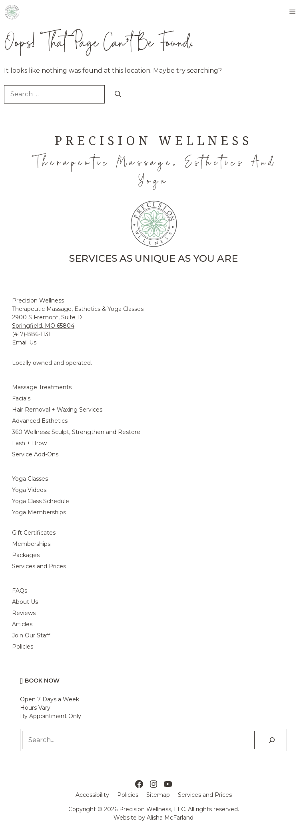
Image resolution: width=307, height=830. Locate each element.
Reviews (24, 613)
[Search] (118, 94)
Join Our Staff (31, 635)
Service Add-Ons (35, 454)
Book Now (42, 680)
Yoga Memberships (39, 512)
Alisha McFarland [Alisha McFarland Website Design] (170, 817)
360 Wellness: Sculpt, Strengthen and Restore (76, 432)
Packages (26, 555)
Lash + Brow (29, 443)
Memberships (31, 543)
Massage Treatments (42, 387)
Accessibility (92, 794)
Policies (22, 646)
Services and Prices (39, 566)
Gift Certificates (34, 532)
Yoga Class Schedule (40, 501)
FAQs (19, 590)
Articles (22, 624)
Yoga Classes (30, 478)
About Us (25, 601)
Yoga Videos (29, 490)
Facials (21, 398)
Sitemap (158, 794)
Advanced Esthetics (40, 420)
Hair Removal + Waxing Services (57, 409)
